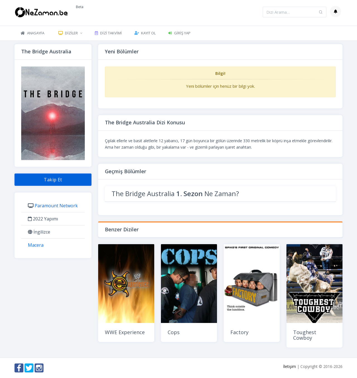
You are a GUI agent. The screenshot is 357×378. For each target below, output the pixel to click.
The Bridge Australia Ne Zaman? (175, 193)
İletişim (289, 366)
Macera (36, 245)
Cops (174, 332)
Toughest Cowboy (304, 335)
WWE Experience (125, 332)
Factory (239, 332)
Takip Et (53, 180)
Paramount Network (56, 206)
